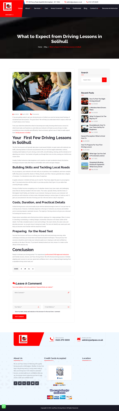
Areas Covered (56, 8)
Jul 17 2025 (93, 158)
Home (20, 8)
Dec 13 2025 (93, 132)
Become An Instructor (110, 8)
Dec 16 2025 (93, 121)
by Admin (15, 114)
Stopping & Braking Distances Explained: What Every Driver (96, 164)
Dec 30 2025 (93, 103)
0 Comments (34, 114)
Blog (85, 8)
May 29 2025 (93, 169)
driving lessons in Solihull (23, 132)
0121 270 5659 (93, 2)
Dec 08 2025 (85, 141)
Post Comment (19, 316)
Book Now (9, 14)
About (27, 8)
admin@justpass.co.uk (74, 2)
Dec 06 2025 (85, 149)
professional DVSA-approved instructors (57, 254)
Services (37, 8)
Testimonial (77, 8)
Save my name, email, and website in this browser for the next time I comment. (37, 311)
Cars (46, 8)
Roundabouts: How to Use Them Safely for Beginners (97, 127)
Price (68, 8)
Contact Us (94, 8)
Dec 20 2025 (93, 112)
